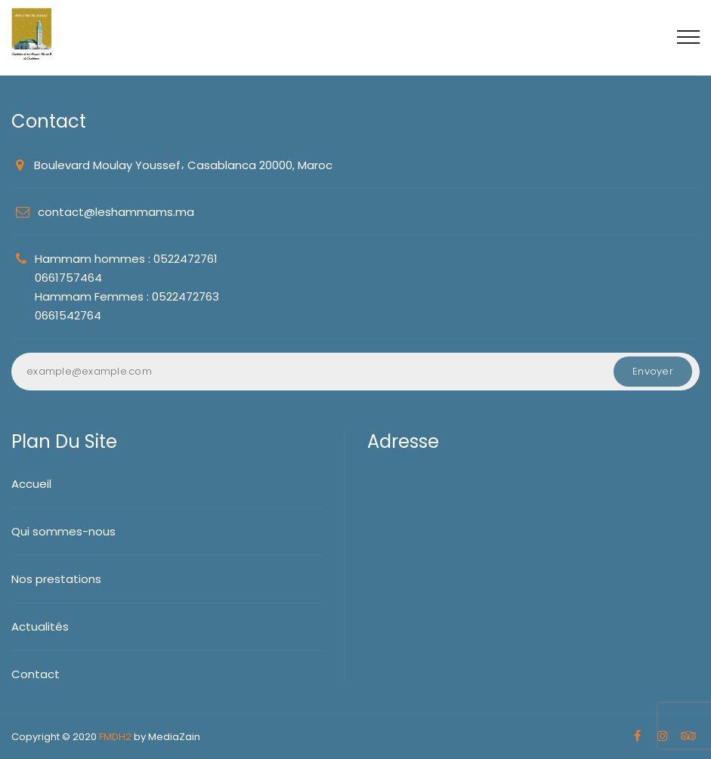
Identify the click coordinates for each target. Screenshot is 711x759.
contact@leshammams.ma (116, 212)
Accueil (31, 484)
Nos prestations (56, 579)
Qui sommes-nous (63, 531)
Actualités (40, 626)
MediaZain (174, 737)
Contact (35, 674)
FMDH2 (115, 737)
